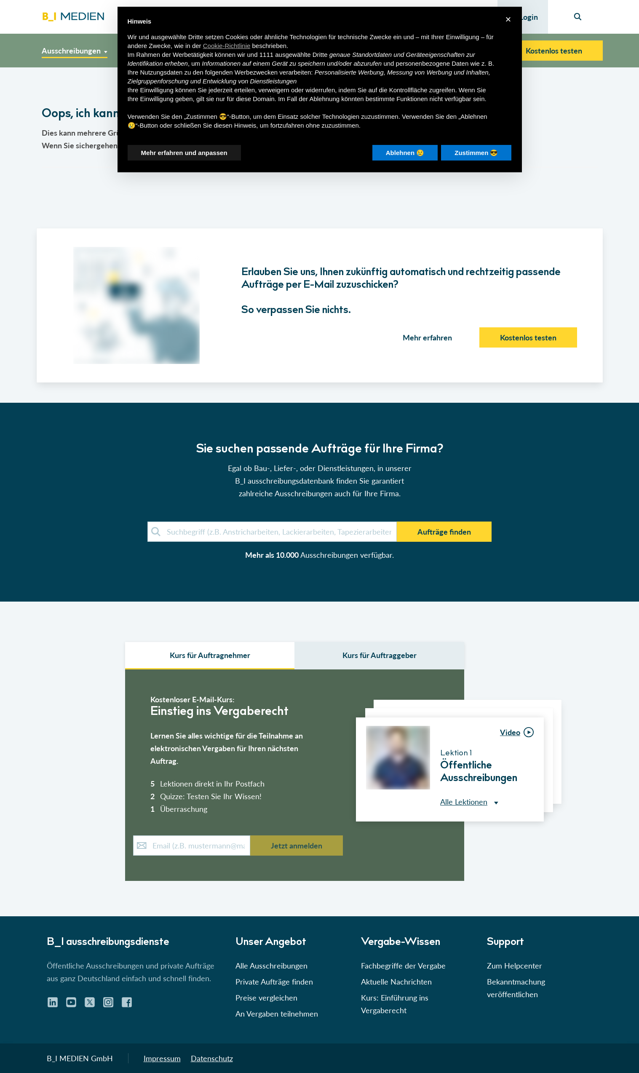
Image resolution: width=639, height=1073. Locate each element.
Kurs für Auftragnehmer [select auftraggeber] (210, 655)
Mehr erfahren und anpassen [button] (184, 152)
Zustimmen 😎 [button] (476, 152)
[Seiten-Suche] (577, 17)
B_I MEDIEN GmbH (80, 1058)
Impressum (162, 1058)
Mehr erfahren (427, 337)
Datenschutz (212, 1058)
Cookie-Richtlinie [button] (227, 45)
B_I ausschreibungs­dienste (108, 943)
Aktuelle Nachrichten (396, 981)
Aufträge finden (444, 531)
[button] (319, 491)
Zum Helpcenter (514, 965)
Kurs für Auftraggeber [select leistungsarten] (379, 655)
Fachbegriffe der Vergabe (403, 965)
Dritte (320, 54)
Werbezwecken (256, 72)
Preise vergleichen (266, 997)
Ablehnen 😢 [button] (405, 152)
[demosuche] (272, 532)
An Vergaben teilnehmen (276, 1013)
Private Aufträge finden (274, 981)
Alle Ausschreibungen (271, 965)
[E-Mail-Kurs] (191, 845)
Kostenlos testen (554, 50)
